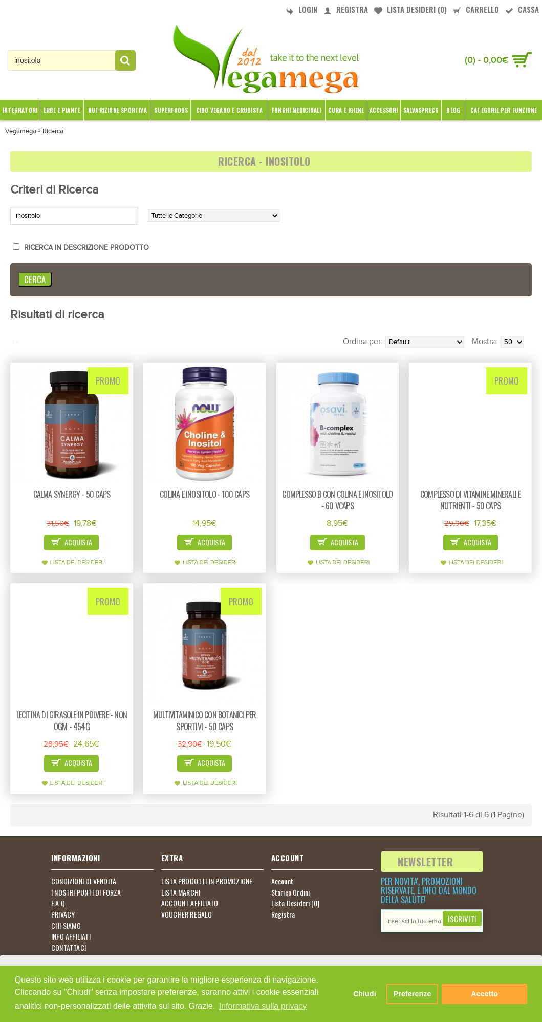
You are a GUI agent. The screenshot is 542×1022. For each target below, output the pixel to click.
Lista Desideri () (295, 903)
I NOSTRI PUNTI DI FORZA (86, 892)
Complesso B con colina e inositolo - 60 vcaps (337, 500)
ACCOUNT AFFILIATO (189, 903)
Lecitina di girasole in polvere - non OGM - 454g (71, 721)
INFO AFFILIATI (71, 936)
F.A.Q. (59, 903)
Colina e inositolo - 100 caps (204, 494)
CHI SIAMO (66, 926)
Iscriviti (462, 918)
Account (282, 881)
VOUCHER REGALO (186, 914)
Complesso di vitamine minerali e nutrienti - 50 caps (470, 500)
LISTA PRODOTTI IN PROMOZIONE (207, 881)
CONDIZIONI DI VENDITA (83, 881)
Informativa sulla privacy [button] (263, 1006)
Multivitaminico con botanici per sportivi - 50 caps (204, 721)
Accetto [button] (484, 994)
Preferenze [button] (412, 994)
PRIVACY (63, 914)
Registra (283, 914)
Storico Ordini (290, 892)
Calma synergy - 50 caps (72, 494)
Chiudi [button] (364, 994)
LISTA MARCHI (180, 892)
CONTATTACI (68, 948)
